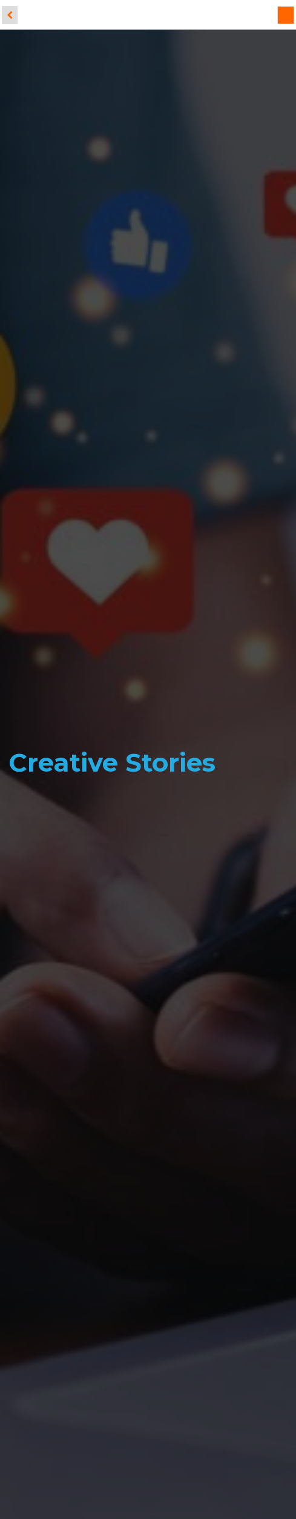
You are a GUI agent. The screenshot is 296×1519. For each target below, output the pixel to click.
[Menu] (285, 15)
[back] (10, 15)
